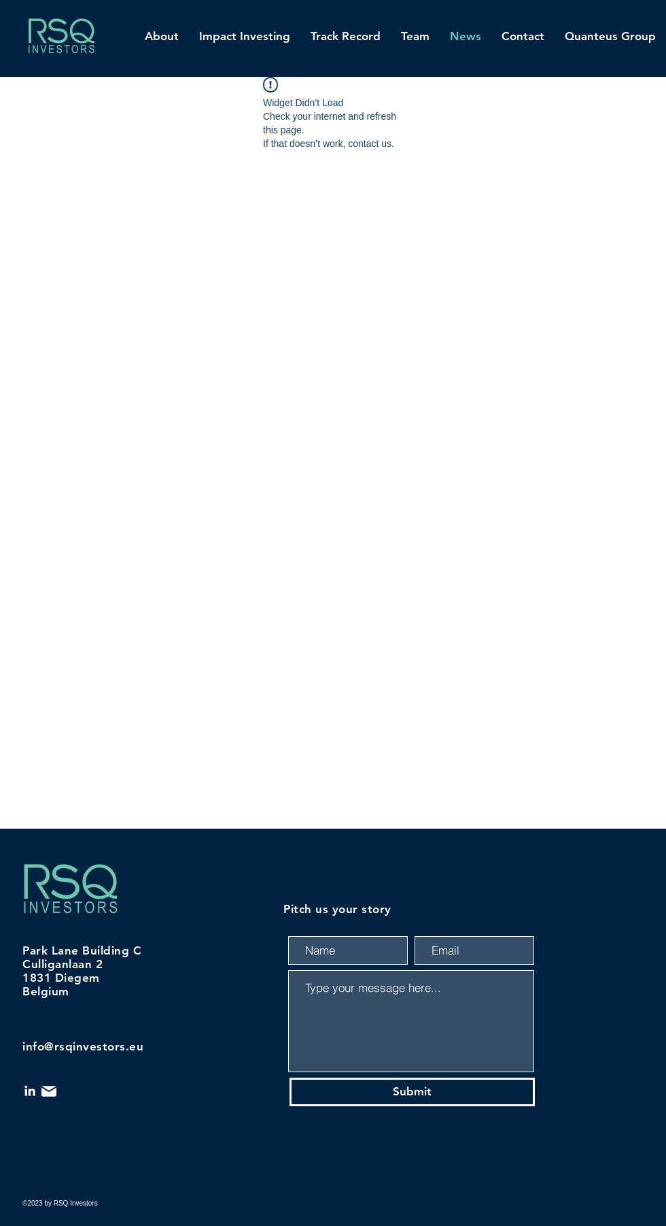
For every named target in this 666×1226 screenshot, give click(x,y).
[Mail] (48, 1091)
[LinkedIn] (29, 1090)
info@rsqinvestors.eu (82, 1046)
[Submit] (412, 1092)
